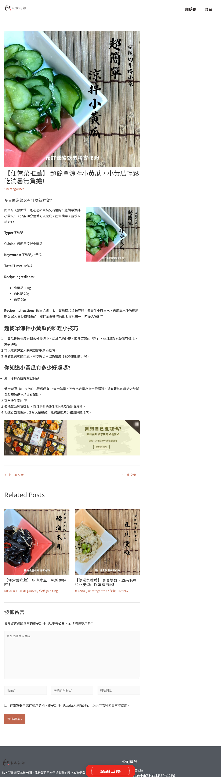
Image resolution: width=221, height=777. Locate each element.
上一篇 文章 (15, 474)
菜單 (209, 9)
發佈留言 (10, 590)
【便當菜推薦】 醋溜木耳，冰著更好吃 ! (36, 582)
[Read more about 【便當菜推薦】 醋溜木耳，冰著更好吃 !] (36, 541)
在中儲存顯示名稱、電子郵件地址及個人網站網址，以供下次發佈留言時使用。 (70, 710)
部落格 (190, 9)
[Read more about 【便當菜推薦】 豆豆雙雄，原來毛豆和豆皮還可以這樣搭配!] (107, 541)
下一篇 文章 (129, 474)
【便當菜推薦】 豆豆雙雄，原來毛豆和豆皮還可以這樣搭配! (107, 582)
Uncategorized (15, 189)
